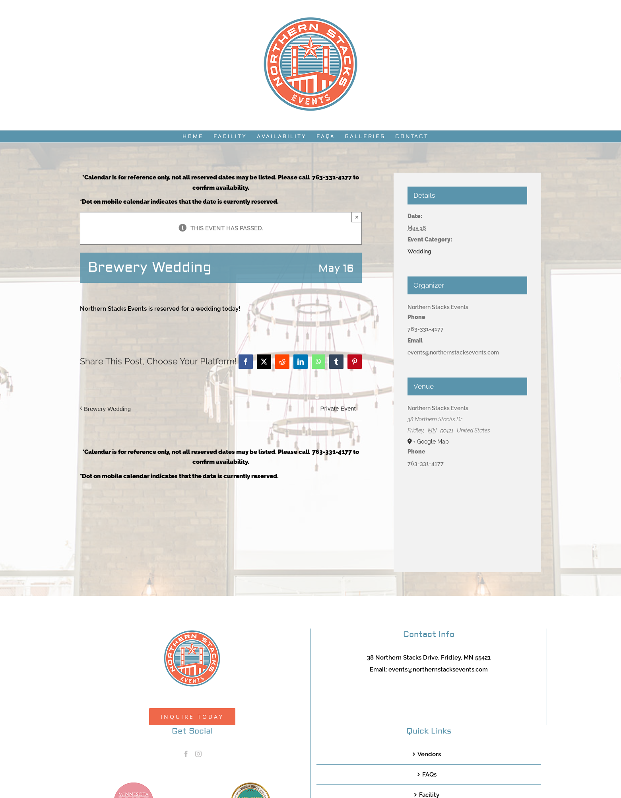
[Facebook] (186, 754)
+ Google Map (431, 441)
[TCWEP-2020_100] (250, 785)
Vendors (429, 754)
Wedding (419, 251)
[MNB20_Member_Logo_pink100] (133, 785)
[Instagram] (198, 754)
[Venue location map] (468, 513)
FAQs (429, 774)
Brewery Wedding (107, 408)
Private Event (338, 408)
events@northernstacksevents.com (438, 669)
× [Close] (357, 217)
